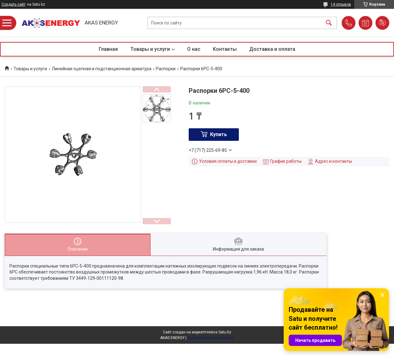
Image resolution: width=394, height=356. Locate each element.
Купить (218, 134)
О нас (193, 49)
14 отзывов (341, 4)
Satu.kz (224, 332)
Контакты (225, 49)
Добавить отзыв (382, 23)
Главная (108, 49)
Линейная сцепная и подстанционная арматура (101, 68)
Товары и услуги (150, 49)
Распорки (166, 68)
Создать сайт (13, 4)
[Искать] (328, 23)
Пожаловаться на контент (210, 338)
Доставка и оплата (272, 49)
